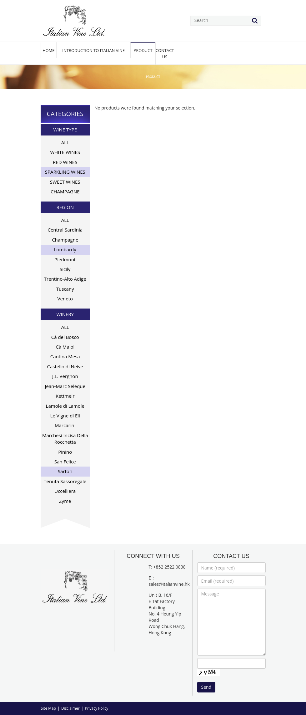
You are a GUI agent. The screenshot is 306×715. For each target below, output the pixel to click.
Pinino (65, 452)
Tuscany (65, 289)
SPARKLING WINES (65, 172)
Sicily (65, 269)
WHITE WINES (65, 152)
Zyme (65, 501)
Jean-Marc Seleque (65, 386)
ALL (65, 142)
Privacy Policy (96, 708)
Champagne (65, 240)
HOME (49, 50)
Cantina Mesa (65, 356)
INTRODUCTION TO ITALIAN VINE (93, 50)
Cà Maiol (65, 347)
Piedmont (65, 259)
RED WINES (65, 162)
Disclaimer (70, 708)
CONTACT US (165, 53)
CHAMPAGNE (65, 191)
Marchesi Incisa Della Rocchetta (65, 438)
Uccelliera (65, 491)
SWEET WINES (65, 182)
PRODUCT (142, 50)
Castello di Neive (65, 366)
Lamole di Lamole (65, 406)
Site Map (48, 708)
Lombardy (65, 249)
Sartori (65, 471)
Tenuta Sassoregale (65, 481)
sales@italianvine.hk (169, 584)
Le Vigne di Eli (65, 415)
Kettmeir (65, 396)
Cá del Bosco (65, 337)
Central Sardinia (65, 230)
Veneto (65, 298)
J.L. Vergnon (65, 376)
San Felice (65, 461)
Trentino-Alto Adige (65, 279)
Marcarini (65, 425)
